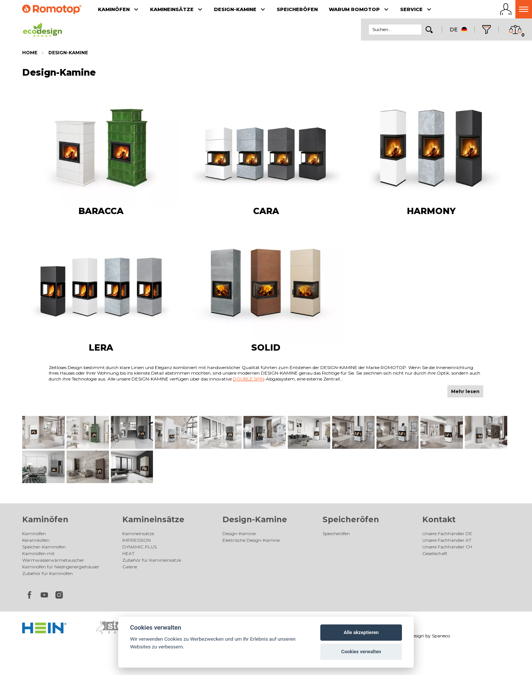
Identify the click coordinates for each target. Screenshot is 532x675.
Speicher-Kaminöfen (44, 547)
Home (29, 52)
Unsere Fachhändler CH (447, 547)
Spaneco (441, 635)
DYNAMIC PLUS (139, 547)
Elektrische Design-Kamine (251, 540)
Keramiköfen (36, 540)
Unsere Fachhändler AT (446, 540)
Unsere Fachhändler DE (447, 533)
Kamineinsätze (153, 519)
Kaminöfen (45, 519)
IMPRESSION (136, 540)
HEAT (128, 553)
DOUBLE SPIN (248, 379)
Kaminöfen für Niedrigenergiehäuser (60, 566)
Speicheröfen (351, 519)
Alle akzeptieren (361, 632)
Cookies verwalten (361, 651)
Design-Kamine (68, 52)
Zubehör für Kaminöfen (47, 573)
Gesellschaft (434, 553)
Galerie (129, 566)
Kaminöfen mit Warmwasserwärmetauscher (53, 557)
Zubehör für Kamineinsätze (151, 560)
